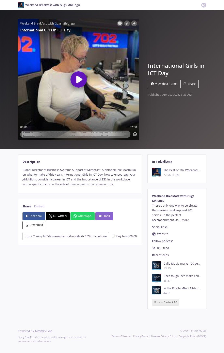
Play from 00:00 (124, 236)
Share (189, 84)
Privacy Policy (140, 336)
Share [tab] (26, 206)
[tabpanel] (79, 177)
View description (164, 84)
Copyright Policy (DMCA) (192, 336)
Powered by (35, 331)
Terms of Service (121, 336)
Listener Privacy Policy (163, 336)
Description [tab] (31, 162)
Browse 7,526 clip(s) (165, 302)
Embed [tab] (39, 206)
